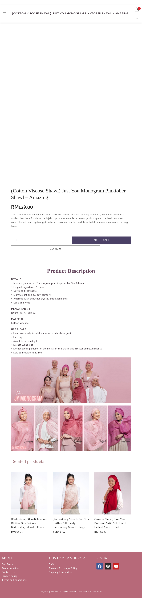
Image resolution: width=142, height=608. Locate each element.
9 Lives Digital (96, 593)
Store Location (10, 570)
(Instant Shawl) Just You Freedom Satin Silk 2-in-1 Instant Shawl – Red (110, 525)
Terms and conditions (14, 582)
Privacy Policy (10, 578)
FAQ (51, 566)
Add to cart (101, 241)
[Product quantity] (16, 240)
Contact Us (8, 574)
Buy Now (71, 251)
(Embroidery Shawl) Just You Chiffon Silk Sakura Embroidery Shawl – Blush (29, 525)
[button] (136, 9)
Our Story (7, 566)
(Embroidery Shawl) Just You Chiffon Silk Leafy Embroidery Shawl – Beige (71, 525)
